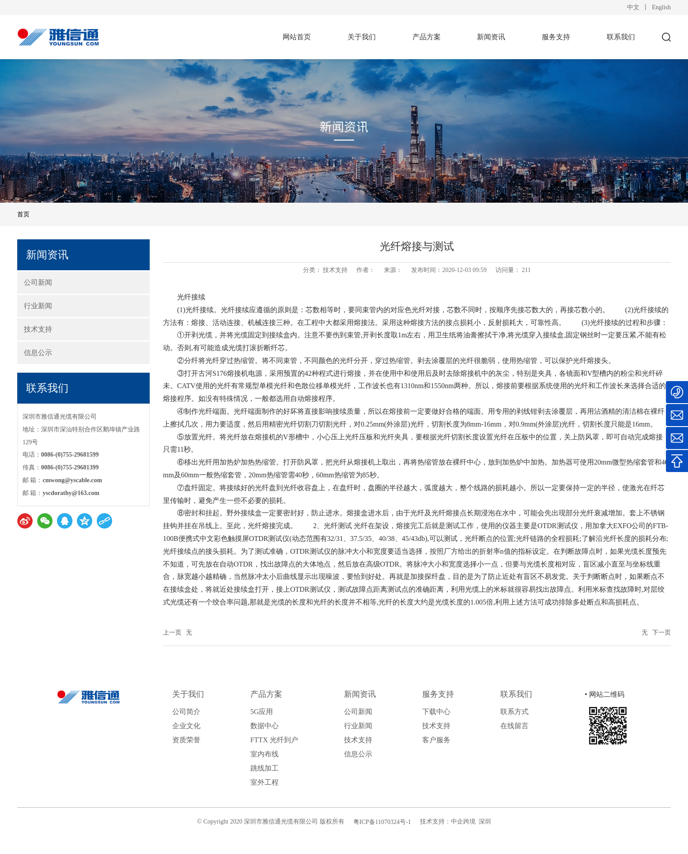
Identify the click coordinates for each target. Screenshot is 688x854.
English (661, 7)
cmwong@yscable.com (72, 480)
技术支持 (335, 270)
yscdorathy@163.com (70, 493)
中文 (633, 7)
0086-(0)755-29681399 (70, 467)
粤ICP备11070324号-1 (382, 822)
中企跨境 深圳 (471, 821)
